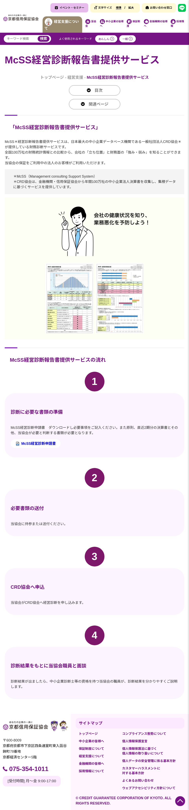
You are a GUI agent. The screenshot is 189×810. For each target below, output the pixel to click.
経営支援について (91, 756)
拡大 (131, 7)
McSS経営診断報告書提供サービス (118, 77)
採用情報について (91, 771)
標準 (118, 7)
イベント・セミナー (72, 7)
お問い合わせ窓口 (161, 7)
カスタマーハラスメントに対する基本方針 (141, 771)
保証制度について (91, 748)
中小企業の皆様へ (91, 741)
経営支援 (75, 77)
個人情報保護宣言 (134, 741)
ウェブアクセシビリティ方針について (148, 788)
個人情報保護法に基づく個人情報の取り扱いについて (142, 751)
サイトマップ (90, 723)
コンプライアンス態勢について (144, 733)
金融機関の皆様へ (91, 763)
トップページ (52, 77)
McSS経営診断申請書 (38, 444)
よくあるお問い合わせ (138, 780)
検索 (43, 39)
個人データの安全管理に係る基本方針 (149, 761)
